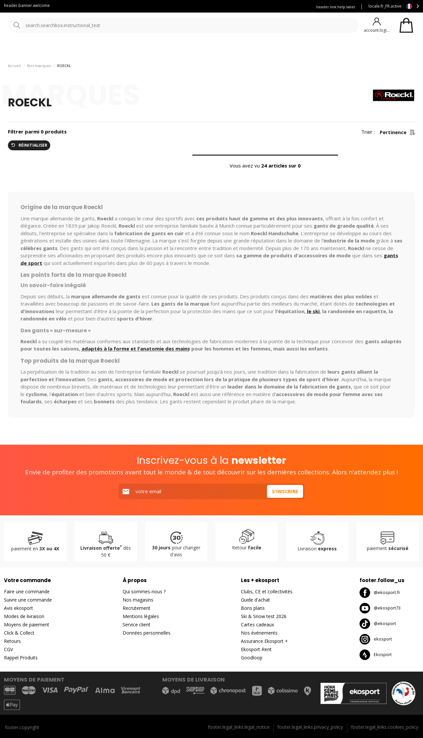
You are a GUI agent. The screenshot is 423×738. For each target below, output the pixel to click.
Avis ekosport (18, 608)
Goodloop (251, 657)
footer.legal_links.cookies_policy (384, 727)
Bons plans (290, 49)
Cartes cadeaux (257, 624)
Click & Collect (19, 633)
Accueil (14, 82)
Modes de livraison (24, 616)
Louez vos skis (239, 6)
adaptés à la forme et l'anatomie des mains (136, 366)
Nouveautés (246, 49)
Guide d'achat (255, 600)
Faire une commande (27, 591)
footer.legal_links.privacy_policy (310, 727)
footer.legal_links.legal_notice (239, 727)
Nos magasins (138, 600)
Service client (165, 6)
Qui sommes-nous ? (144, 591)
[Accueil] (39, 26)
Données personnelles (147, 633)
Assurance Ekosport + (283, 6)
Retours (12, 641)
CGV (8, 649)
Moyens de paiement (26, 624)
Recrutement (136, 608)
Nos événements (259, 633)
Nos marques (205, 49)
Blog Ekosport (201, 6)
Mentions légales (141, 616)
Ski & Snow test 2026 (264, 616)
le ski (313, 328)
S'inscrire (285, 491)
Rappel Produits (21, 657)
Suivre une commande (28, 600)
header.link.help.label (335, 6)
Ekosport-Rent (256, 649)
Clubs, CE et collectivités (266, 591)
